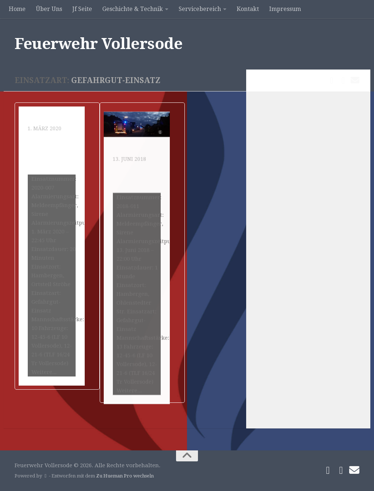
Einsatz (38, 134)
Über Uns (49, 8)
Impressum (285, 8)
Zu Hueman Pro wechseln (125, 476)
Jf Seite (82, 8)
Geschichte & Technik (132, 8)
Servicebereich (200, 8)
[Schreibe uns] (355, 80)
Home (17, 8)
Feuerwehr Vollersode (98, 44)
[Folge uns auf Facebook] (331, 80)
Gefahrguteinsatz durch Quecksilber (50, 166)
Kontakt (248, 8)
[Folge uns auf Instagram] (343, 80)
